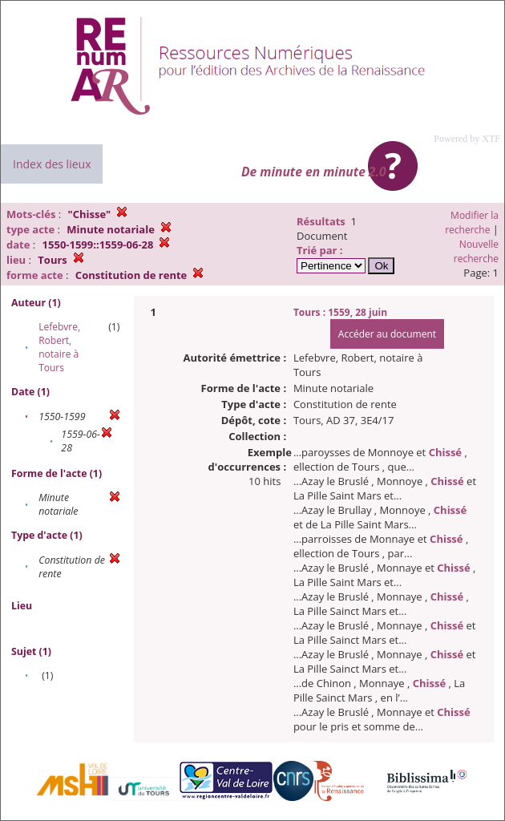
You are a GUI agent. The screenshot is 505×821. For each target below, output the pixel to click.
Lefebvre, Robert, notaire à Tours (59, 347)
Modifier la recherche (472, 222)
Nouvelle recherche (476, 251)
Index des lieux (52, 164)
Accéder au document (387, 334)
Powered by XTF (467, 138)
